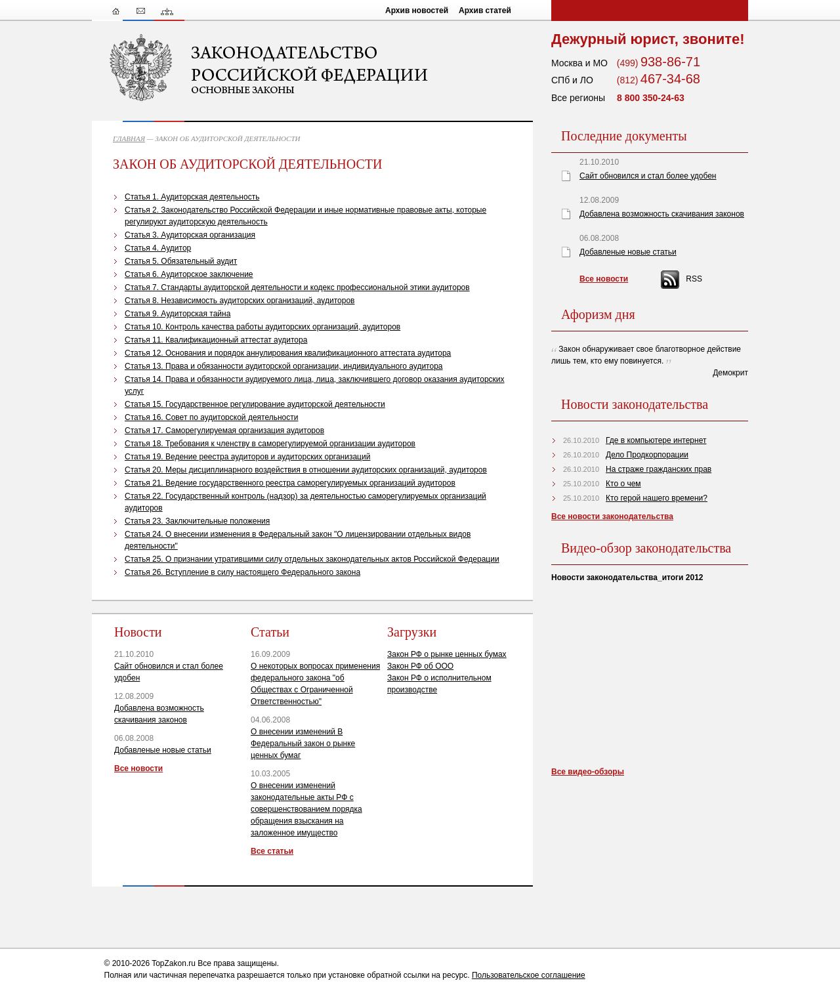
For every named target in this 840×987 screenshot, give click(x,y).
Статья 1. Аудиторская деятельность (192, 196)
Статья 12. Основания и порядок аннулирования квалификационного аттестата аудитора (288, 353)
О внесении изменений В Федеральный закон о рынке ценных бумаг (303, 743)
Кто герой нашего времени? (656, 498)
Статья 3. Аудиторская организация (190, 235)
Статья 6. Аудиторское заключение (189, 274)
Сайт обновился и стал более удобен (647, 175)
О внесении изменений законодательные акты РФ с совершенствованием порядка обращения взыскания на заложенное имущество (306, 809)
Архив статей (485, 10)
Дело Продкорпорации (647, 454)
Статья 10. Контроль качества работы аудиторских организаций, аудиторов (262, 326)
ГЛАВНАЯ (129, 138)
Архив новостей (416, 10)
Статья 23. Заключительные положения (197, 521)
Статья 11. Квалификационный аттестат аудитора (216, 340)
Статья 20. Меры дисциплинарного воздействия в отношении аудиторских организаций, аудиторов (306, 469)
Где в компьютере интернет (656, 440)
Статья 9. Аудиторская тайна (177, 313)
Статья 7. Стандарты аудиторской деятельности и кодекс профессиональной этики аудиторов (297, 287)
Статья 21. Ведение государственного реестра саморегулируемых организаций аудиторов (290, 483)
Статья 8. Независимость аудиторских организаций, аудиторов (239, 300)
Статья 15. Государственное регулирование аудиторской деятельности (255, 404)
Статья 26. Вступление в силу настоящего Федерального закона (242, 572)
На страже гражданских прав (658, 469)
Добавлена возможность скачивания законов (661, 214)
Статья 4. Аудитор (158, 248)
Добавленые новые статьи (162, 750)
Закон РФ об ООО (420, 666)
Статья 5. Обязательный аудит (181, 261)
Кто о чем (623, 483)
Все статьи (272, 851)
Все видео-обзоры (587, 771)
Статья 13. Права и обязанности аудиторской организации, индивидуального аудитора (284, 366)
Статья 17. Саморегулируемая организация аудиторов (224, 430)
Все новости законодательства (612, 516)
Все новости (138, 768)
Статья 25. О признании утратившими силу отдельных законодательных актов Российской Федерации (312, 559)
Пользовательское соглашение (528, 975)
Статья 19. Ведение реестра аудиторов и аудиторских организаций (247, 456)
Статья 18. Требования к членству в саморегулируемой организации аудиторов (270, 443)
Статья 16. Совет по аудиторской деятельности (211, 417)
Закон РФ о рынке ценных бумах (447, 654)
